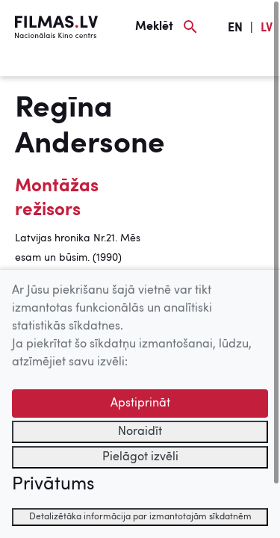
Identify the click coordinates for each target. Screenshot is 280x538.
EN (235, 28)
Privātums (53, 485)
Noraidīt (140, 432)
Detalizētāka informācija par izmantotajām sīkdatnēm (140, 517)
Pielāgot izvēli (140, 457)
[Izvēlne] (37, 65)
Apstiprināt (140, 403)
